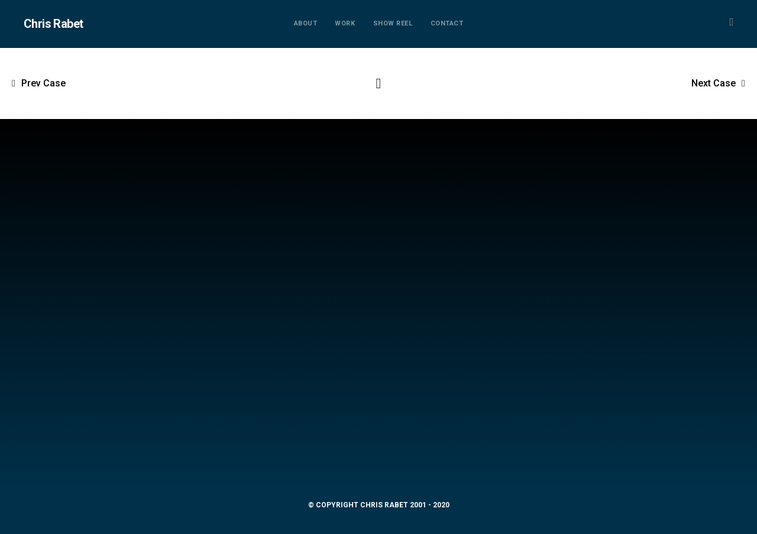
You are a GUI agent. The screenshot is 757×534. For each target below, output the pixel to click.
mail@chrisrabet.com (379, 456)
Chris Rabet (53, 24)
